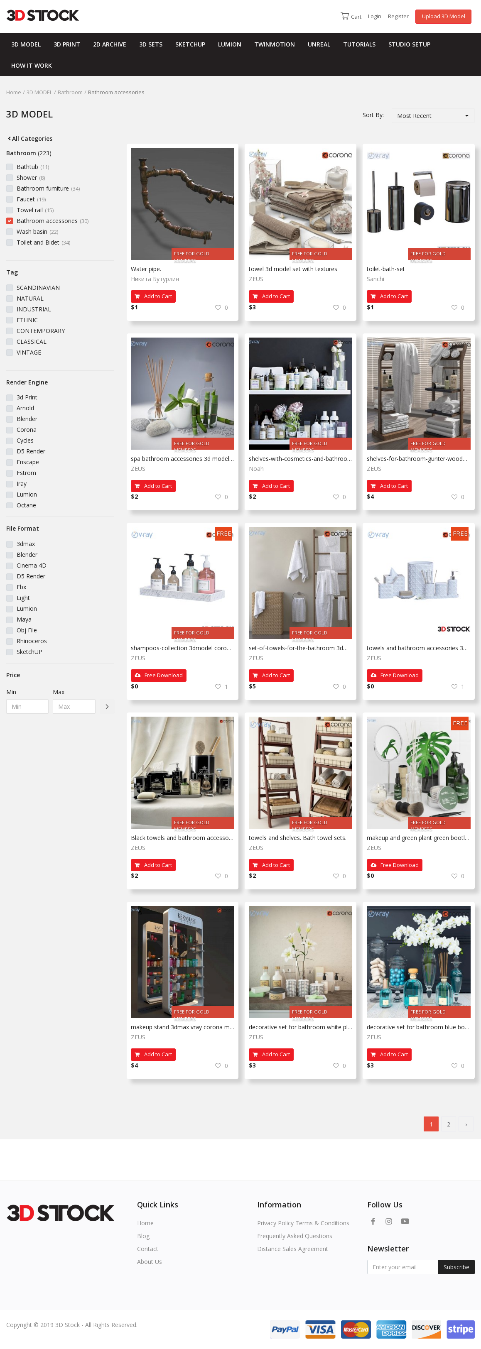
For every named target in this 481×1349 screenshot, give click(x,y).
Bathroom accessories (52, 221)
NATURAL (30, 298)
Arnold (25, 408)
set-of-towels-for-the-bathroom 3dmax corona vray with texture (300, 648)
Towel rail (35, 210)
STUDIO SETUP (409, 44)
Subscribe (456, 1267)
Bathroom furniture (48, 188)
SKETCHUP (190, 44)
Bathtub (33, 167)
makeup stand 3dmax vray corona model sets (182, 1027)
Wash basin (37, 231)
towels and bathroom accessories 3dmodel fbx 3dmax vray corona (418, 648)
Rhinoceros (32, 641)
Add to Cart (153, 296)
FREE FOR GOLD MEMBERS (191, 255)
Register (398, 16)
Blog (143, 1236)
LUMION (229, 44)
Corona (27, 429)
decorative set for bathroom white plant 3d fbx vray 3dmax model (300, 1027)
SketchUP (29, 652)
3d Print (27, 397)
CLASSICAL (32, 341)
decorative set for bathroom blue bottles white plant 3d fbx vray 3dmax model (418, 1027)
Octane (26, 505)
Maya (24, 619)
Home (13, 92)
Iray (22, 483)
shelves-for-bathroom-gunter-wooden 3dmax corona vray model (418, 459)
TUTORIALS (359, 44)
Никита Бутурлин (155, 279)
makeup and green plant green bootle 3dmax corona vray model (418, 838)
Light (23, 598)
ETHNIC (27, 320)
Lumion (27, 494)
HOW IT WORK (31, 65)
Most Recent (414, 116)
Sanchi (375, 279)
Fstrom (26, 473)
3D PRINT (67, 44)
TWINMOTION (274, 44)
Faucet (31, 199)
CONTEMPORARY (41, 331)
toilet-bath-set (386, 269)
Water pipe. (146, 269)
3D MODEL (26, 44)
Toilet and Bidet (43, 242)
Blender (27, 419)
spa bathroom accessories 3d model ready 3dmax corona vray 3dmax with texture (182, 459)
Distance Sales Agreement (292, 1249)
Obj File (27, 630)
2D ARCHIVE (109, 44)
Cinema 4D (32, 565)
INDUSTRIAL (34, 309)
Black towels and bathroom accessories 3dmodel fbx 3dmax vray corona (182, 838)
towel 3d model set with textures (293, 269)
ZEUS (256, 279)
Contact (147, 1249)
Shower (31, 177)
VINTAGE (29, 352)
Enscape (28, 462)
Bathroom (70, 92)
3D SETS (150, 44)
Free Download (159, 675)
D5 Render (31, 451)
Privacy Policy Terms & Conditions (303, 1223)
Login (374, 16)
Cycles (25, 440)
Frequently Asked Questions (294, 1236)
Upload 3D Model (443, 16)
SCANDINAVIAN (38, 287)
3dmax (26, 544)
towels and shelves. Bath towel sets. (297, 838)
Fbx (21, 587)
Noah (256, 469)
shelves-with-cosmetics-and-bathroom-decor (300, 459)
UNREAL (319, 44)
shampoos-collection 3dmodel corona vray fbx (182, 648)
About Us (149, 1262)
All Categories (29, 138)
